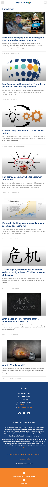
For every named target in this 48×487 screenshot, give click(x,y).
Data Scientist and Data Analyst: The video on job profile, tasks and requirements (24, 85)
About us (26, 448)
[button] (2, 2)
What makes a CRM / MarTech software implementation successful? (21, 320)
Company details (24, 459)
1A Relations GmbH (13, 454)
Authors (30, 454)
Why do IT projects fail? (13, 365)
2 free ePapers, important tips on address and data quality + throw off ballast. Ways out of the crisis (24, 272)
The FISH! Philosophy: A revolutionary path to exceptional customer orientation (23, 39)
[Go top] (24, 480)
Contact (37, 454)
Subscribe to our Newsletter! (24, 476)
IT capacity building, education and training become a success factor (23, 224)
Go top (24, 483)
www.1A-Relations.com (25, 407)
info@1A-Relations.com (24, 405)
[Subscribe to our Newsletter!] (24, 473)
